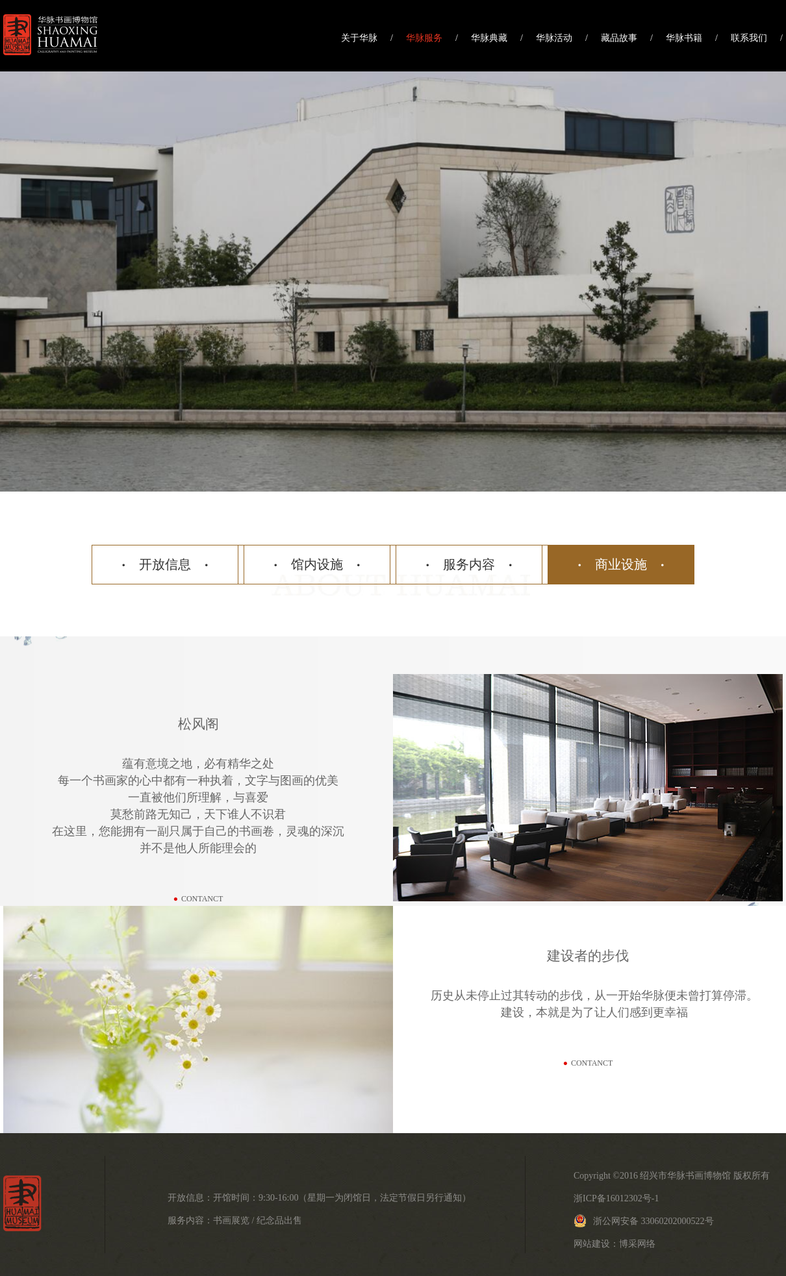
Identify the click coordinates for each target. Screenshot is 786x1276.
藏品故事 (619, 38)
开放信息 (165, 564)
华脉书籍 (684, 38)
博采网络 (637, 1244)
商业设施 (621, 564)
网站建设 (592, 1244)
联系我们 (749, 38)
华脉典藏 (489, 38)
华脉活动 (554, 38)
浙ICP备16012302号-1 (616, 1198)
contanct (198, 898)
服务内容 (469, 564)
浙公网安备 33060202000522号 (644, 1221)
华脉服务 (424, 38)
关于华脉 (359, 38)
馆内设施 (317, 564)
